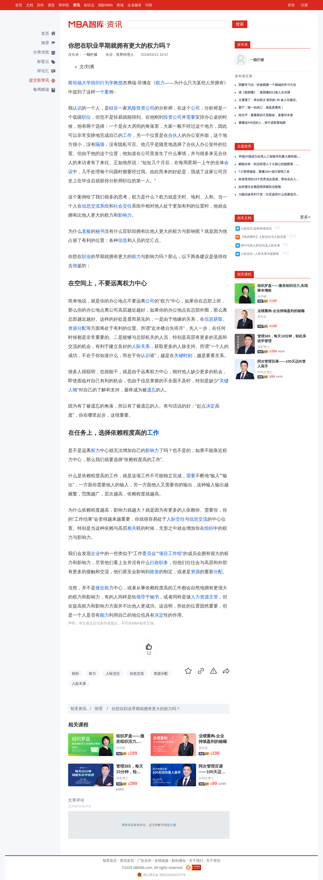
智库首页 (110, 861)
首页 (18, 5)
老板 (86, 231)
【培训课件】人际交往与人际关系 (264, 237)
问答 (148, 5)
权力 (160, 82)
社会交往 (123, 206)
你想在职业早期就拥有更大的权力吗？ (146, 709)
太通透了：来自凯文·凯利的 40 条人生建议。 (268, 100)
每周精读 (41, 89)
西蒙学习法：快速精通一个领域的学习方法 (267, 85)
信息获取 (213, 319)
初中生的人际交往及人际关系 (261, 245)
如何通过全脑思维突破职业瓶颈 (259, 187)
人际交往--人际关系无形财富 (261, 254)
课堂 (51, 5)
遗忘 (151, 389)
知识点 (89, 5)
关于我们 (196, 861)
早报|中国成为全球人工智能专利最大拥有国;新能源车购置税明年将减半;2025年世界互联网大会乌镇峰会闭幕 (270, 156)
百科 (40, 5)
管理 (98, 709)
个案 (104, 91)
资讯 (76, 5)
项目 (163, 553)
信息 (122, 240)
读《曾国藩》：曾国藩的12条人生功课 (264, 92)
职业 (86, 256)
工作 (127, 135)
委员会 (149, 553)
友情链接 (161, 861)
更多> (305, 217)
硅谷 (113, 108)
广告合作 (144, 861)
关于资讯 (213, 861)
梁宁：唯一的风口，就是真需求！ (261, 107)
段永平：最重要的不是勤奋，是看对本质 (265, 115)
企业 (95, 553)
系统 (104, 206)
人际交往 (176, 519)
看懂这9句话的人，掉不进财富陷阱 (262, 122)
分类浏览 (41, 52)
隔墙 (99, 144)
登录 (291, 5)
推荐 (45, 43)
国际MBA (105, 5)
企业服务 (134, 5)
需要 (190, 117)
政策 (154, 571)
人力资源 (200, 596)
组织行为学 (102, 82)
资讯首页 (127, 861)
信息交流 (91, 206)
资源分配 (77, 328)
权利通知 (179, 861)
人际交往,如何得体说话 (257, 228)
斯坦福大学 (79, 82)
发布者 (242, 44)
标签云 (43, 61)
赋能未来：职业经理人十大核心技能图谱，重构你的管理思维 (270, 164)
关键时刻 (183, 355)
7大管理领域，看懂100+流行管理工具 (263, 171)
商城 (120, 5)
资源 (195, 571)
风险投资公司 (140, 108)
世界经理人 (125, 55)
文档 (29, 5)
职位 (86, 117)
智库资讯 (78, 709)
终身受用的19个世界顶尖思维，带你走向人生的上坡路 (270, 179)
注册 (304, 5)
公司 (195, 108)
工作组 (175, 553)
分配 (218, 571)
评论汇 (43, 71)
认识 (77, 108)
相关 (131, 528)
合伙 (172, 135)
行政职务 (159, 562)
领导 (140, 596)
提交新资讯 (39, 80)
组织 (208, 528)
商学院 (64, 5)
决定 (210, 406)
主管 (213, 596)
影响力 (125, 215)
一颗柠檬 (90, 55)
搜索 (240, 24)
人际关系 (141, 346)
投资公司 (173, 117)
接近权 (102, 587)
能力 (104, 615)
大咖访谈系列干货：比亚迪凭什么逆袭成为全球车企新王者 (270, 194)
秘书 (99, 231)
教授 (118, 82)
